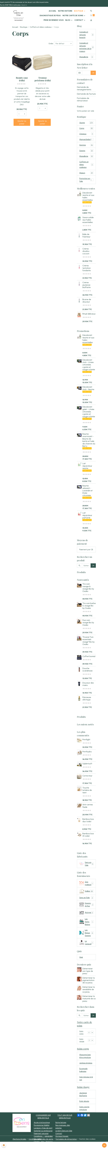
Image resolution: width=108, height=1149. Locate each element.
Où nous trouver (62, 1137)
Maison (86, 173)
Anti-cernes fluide (87, 805)
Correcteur (87, 775)
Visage (86, 122)
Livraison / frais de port (43, 1129)
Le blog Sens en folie (63, 1132)
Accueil (52, 11)
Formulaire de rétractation (83, 99)
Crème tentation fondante (86, 268)
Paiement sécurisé (41, 1135)
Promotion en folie (86, 179)
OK (93, 73)
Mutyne (86, 912)
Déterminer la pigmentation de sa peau (88, 980)
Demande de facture (86, 94)
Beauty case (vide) (22, 79)
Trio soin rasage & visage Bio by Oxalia (88, 587)
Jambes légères (85, 1064)
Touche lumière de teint (87, 790)
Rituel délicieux (89, 314)
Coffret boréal (88, 656)
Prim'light (86, 739)
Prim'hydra (87, 751)
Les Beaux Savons (86, 933)
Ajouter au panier (21, 122)
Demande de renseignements (84, 88)
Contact (79, 20)
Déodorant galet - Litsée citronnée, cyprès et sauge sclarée (88, 412)
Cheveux (86, 134)
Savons (86, 150)
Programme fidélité (41, 1126)
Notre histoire (65, 11)
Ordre (51, 43)
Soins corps (81, 1032)
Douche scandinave (87, 669)
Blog (68, 20)
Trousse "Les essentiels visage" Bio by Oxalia (88, 640)
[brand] (18, 15)
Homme (86, 145)
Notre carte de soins (73, 15)
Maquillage (86, 57)
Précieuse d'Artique (86, 698)
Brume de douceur (86, 300)
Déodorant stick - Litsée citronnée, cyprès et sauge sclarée (88, 365)
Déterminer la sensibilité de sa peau (88, 989)
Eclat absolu (84, 1102)
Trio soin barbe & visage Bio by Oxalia (89, 605)
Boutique (79, 11)
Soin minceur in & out (86, 1079)
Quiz (81, 957)
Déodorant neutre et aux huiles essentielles (88, 196)
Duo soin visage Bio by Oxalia (88, 622)
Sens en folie (86, 863)
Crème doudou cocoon (85, 251)
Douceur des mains (88, 684)
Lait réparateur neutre (87, 466)
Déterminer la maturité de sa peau (89, 998)
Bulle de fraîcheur (86, 235)
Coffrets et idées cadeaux (41, 27)
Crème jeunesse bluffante (86, 285)
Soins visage (82, 1041)
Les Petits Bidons (86, 922)
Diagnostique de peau (50, 15)
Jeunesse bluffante (83, 1095)
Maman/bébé (86, 139)
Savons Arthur (86, 904)
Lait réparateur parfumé (87, 515)
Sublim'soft (87, 763)
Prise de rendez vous (54, 20)
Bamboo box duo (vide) (88, 820)
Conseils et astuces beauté (86, 34)
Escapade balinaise (83, 1071)
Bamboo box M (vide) (88, 834)
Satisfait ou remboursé (43, 1132)
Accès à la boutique (42, 1124)
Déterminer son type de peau (87, 971)
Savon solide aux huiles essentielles (88, 219)
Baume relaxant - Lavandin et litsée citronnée (87, 490)
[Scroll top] (104, 1145)
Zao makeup (86, 883)
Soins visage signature (84, 1109)
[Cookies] (4, 1145)
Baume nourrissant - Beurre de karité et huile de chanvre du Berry (88, 440)
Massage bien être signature (85, 1057)
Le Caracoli (86, 942)
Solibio (86, 891)
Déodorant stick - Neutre (88, 388)
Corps (86, 128)
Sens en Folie (86, 897)
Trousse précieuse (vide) (43, 79)
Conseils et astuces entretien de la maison (86, 47)
